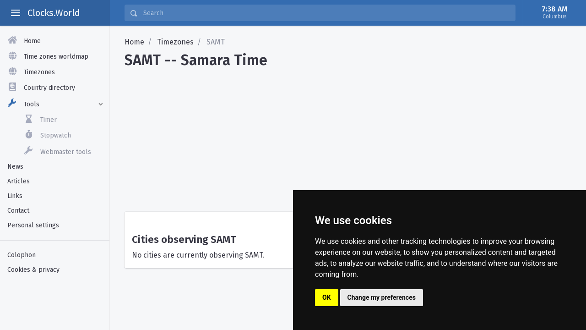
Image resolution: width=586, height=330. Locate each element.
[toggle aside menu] (15, 13)
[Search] (326, 13)
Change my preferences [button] (381, 297)
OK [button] (326, 297)
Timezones (175, 42)
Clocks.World (53, 12)
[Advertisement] (348, 136)
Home (134, 42)
